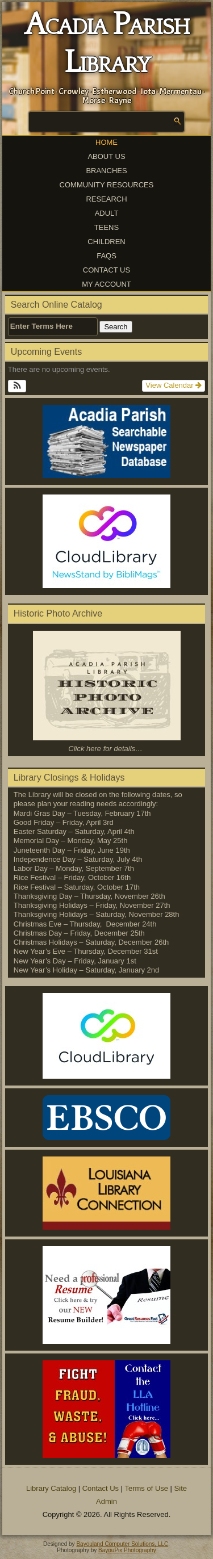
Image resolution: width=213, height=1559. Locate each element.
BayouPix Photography (127, 1550)
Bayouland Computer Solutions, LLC (122, 1544)
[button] (17, 386)
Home (106, 142)
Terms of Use (146, 1488)
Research (106, 199)
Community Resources (107, 185)
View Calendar (173, 385)
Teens (106, 227)
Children (106, 241)
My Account (106, 284)
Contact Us (106, 270)
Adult (107, 213)
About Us (106, 156)
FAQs (106, 256)
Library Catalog (51, 1488)
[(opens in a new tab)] (107, 541)
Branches (106, 170)
